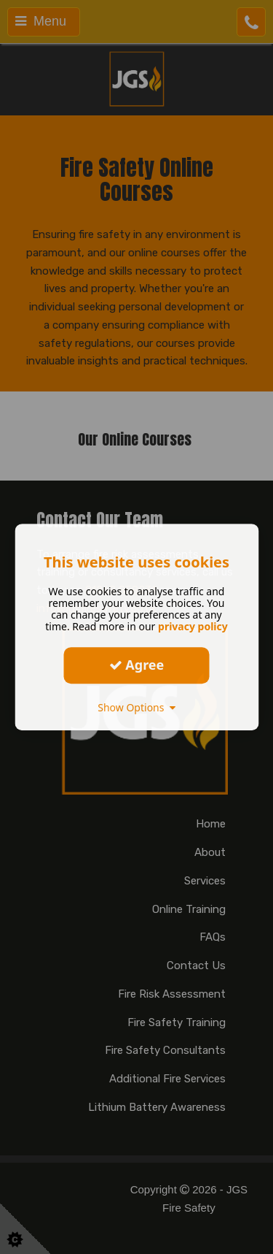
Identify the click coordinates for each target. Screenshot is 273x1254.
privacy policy (193, 626)
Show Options (136, 707)
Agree (137, 664)
